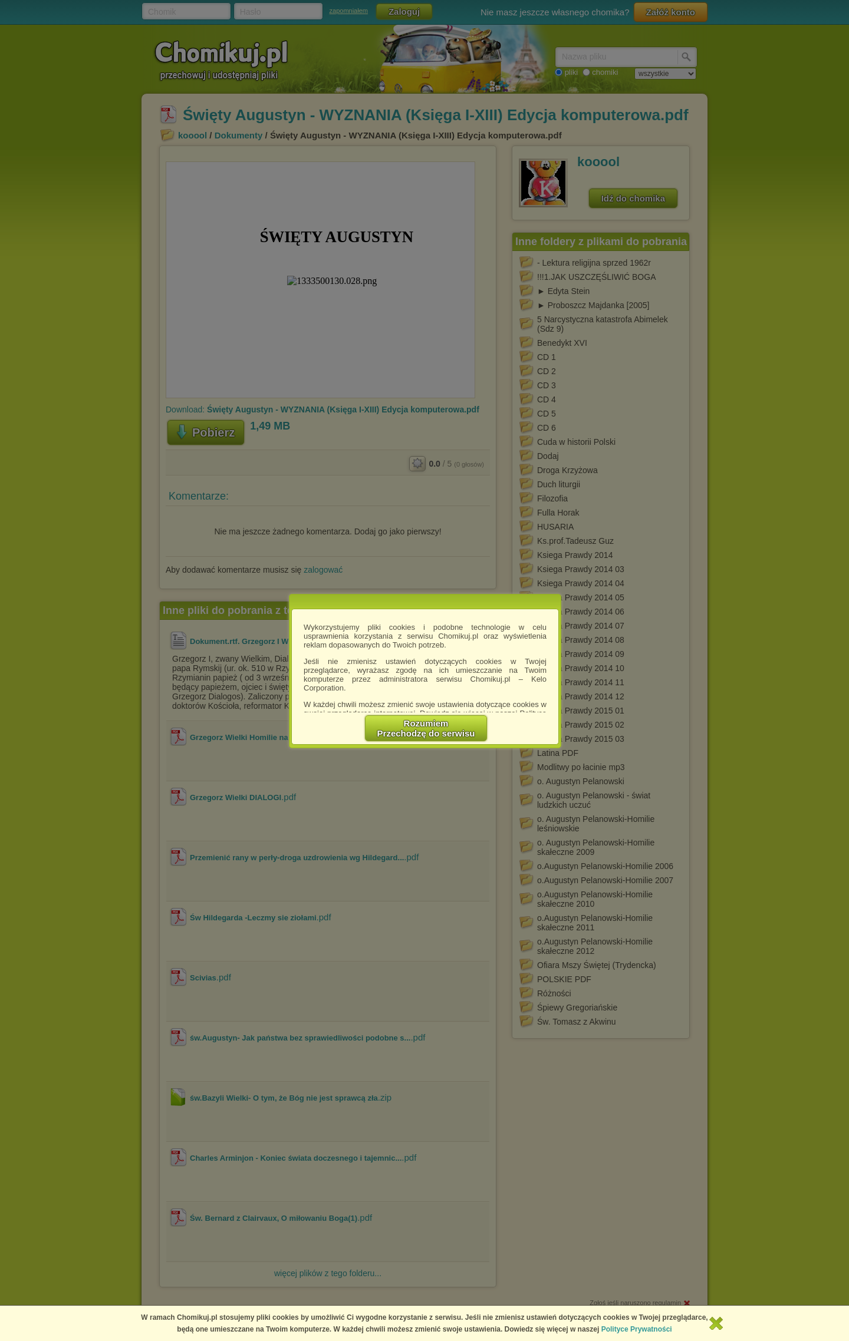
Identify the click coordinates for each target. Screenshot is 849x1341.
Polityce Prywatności (636, 1329)
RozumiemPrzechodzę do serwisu (426, 728)
